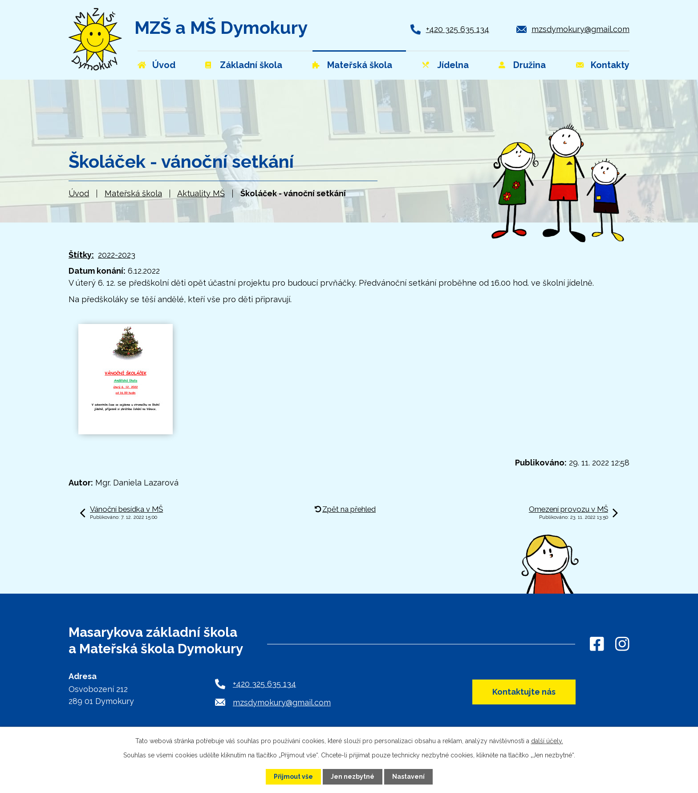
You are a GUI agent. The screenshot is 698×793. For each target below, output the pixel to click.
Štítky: (81, 254)
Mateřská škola (133, 193)
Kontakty (610, 65)
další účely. (547, 740)
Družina (529, 65)
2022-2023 (116, 254)
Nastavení (408, 776)
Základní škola (251, 65)
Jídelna (453, 65)
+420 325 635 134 (457, 29)
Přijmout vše (293, 776)
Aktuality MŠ (201, 193)
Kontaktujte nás (524, 691)
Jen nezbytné (352, 776)
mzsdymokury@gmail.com (580, 29)
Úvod (79, 193)
